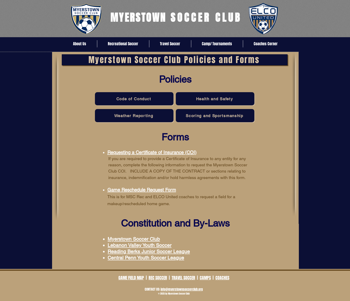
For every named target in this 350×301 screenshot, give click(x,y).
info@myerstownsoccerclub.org (182, 289)
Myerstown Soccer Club (134, 239)
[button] (79, 43)
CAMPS (205, 278)
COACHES (222, 278)
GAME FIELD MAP (131, 278)
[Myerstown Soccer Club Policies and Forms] (175, 59)
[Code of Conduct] (134, 98)
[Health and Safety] (215, 98)
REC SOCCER (158, 278)
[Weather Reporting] (134, 115)
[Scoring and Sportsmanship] (215, 115)
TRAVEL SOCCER (183, 278)
